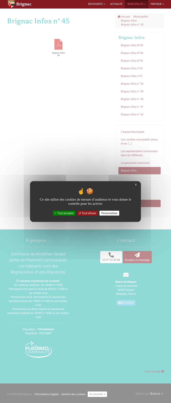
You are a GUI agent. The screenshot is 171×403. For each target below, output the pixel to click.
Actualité (116, 4)
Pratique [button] (157, 4)
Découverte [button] (96, 4)
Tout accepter (64, 213)
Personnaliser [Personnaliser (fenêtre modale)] (109, 213)
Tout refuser (87, 213)
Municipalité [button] (136, 4)
